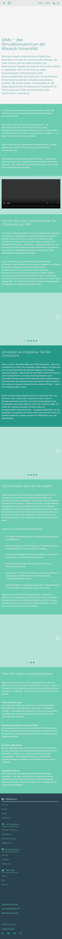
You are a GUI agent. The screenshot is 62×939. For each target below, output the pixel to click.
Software (5, 855)
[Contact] (54, 3)
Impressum (6, 818)
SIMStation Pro (7, 834)
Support (4, 876)
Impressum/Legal (8, 929)
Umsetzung (6, 864)
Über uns (5, 805)
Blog (3, 880)
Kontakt (4, 809)
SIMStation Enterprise (9, 830)
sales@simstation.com (10, 904)
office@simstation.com (10, 913)
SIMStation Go (7, 843)
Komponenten (12, 849)
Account (5, 885)
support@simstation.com (11, 909)
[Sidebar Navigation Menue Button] (4, 3)
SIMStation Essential (9, 839)
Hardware (5, 859)
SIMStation (11, 799)
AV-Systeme (12, 824)
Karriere (4, 814)
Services (10, 870)
